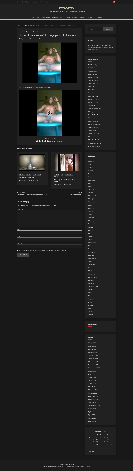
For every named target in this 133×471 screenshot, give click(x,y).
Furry (90, 239)
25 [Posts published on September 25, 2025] (100, 444)
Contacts (34, 2)
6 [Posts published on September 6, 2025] (107, 437)
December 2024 (94, 396)
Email (19, 236)
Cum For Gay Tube (95, 93)
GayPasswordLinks (95, 108)
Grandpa (91, 249)
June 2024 (92, 415)
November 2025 (94, 362)
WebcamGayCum (94, 146)
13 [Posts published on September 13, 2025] (108, 439)
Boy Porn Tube (93, 83)
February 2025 (93, 390)
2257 (18, 2)
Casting (91, 211)
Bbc (90, 183)
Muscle (91, 289)
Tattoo (91, 299)
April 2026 (92, 346)
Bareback (92, 180)
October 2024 (93, 402)
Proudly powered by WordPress (53, 466)
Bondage (92, 202)
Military (91, 283)
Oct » (93, 451)
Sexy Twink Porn (94, 137)
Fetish (91, 236)
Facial (91, 230)
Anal (90, 164)
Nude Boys (92, 130)
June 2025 (92, 377)
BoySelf (91, 86)
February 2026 (93, 352)
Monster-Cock (93, 286)
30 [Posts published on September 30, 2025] (93, 447)
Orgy (90, 293)
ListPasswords (93, 121)
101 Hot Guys (93, 65)
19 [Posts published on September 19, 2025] (104, 442)
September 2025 (94, 368)
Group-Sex (92, 252)
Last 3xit (92, 118)
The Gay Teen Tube (95, 140)
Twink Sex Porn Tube (95, 143)
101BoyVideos (93, 68)
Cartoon (91, 208)
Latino (91, 271)
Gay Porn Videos (94, 102)
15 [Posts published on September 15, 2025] (89, 442)
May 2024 (92, 418)
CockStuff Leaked (94, 90)
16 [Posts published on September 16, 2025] (93, 442)
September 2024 (94, 405)
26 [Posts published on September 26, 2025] (104, 444)
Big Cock (28, 32)
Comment (20, 209)
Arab (90, 167)
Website (19, 243)
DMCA (41, 2)
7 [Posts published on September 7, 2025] (111, 437)
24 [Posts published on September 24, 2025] (97, 444)
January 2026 (93, 355)
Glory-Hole (92, 246)
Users (46, 2)
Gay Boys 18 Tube (95, 99)
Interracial (92, 264)
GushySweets (34, 180)
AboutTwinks (93, 74)
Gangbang (92, 243)
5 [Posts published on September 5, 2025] (104, 437)
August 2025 (93, 371)
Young (91, 314)
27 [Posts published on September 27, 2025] (108, 444)
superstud (37, 39)
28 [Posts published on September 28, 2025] (111, 444)
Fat (90, 233)
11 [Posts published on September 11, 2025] (100, 439)
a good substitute (27, 177)
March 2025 (93, 387)
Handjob (91, 255)
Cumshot (92, 224)
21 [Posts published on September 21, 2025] (111, 442)
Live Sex (82, 17)
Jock (90, 268)
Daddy (91, 227)
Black (91, 192)
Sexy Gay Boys (94, 133)
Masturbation (69, 174)
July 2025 (92, 374)
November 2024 (94, 399)
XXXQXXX (66, 8)
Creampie (92, 221)
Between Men (93, 80)
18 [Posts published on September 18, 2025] (100, 442)
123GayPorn (93, 71)
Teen (90, 302)
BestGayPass (93, 77)
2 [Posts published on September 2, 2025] (93, 437)
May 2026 (92, 343)
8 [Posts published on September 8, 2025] (89, 439)
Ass (90, 174)
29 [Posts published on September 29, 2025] (89, 447)
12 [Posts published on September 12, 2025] (104, 439)
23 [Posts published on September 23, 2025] (93, 444)
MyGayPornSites (94, 124)
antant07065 (68, 184)
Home (32, 17)
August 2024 (93, 409)
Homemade (92, 258)
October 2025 (93, 365)
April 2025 (92, 383)
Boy (90, 205)
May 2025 (92, 380)
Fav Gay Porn (98, 17)
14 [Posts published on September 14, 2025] (111, 439)
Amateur (22, 32)
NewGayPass (93, 127)
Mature (91, 280)
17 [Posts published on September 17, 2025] (97, 442)
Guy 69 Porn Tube (94, 115)
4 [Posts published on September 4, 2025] (100, 437)
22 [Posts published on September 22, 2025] (89, 444)
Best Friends (26, 2)
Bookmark (75, 17)
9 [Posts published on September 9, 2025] (93, 439)
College (91, 217)
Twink (91, 305)
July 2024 (92, 412)
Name (19, 229)
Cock (34, 32)
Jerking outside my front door (64, 180)
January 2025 (93, 393)
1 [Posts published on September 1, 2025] (89, 437)
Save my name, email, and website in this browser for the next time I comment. (42, 250)
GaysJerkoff (93, 112)
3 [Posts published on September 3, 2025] (96, 437)
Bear (90, 186)
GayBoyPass (93, 105)
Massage (92, 274)
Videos (90, 17)
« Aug (89, 451)
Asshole (91, 177)
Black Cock (92, 196)
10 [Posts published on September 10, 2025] (97, 439)
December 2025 (94, 358)
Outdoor (91, 296)
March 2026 (93, 349)
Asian (91, 171)
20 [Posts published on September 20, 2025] (108, 442)
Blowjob (91, 199)
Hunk (90, 261)
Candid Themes (85, 466)
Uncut (91, 308)
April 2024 (92, 421)
